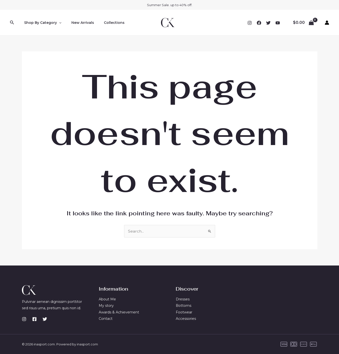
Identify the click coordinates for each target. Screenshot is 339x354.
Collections (107, 22)
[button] (12, 22)
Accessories (186, 318)
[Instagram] (249, 23)
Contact (106, 318)
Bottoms (183, 305)
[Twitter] (268, 23)
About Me (107, 299)
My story (106, 305)
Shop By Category (41, 22)
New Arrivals (78, 22)
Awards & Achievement (119, 312)
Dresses (183, 299)
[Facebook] (259, 23)
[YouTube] (277, 23)
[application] (57, 22)
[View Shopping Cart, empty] (303, 23)
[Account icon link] (327, 22)
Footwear (184, 312)
